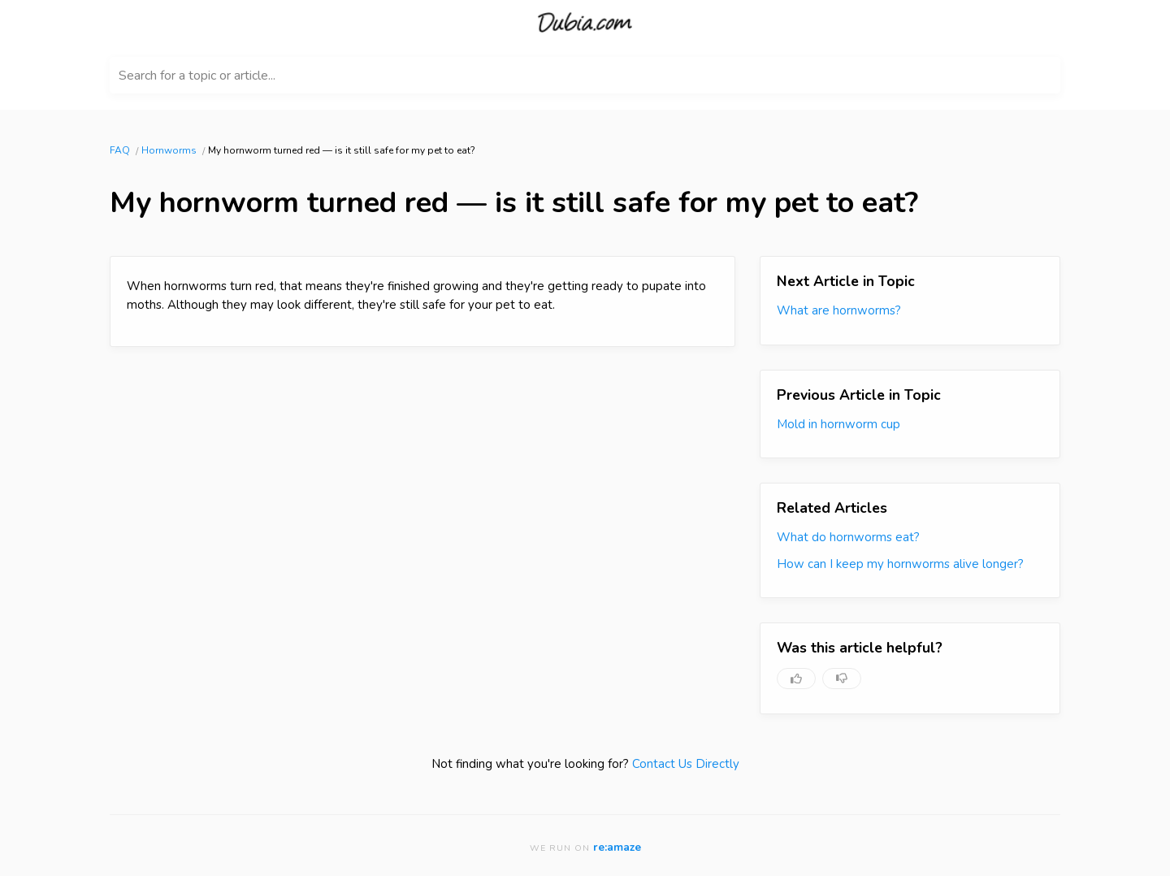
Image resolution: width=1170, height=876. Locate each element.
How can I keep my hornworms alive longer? (900, 564)
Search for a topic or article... (197, 75)
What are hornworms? (839, 310)
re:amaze (617, 847)
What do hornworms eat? (848, 537)
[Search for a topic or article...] (585, 75)
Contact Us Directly (685, 764)
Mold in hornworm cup (838, 424)
